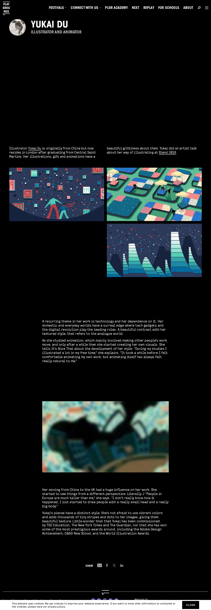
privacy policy (56, 606)
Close (190, 604)
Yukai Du (34, 148)
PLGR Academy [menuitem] (116, 8)
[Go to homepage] (105, 592)
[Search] (199, 8)
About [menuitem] (188, 8)
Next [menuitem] (135, 8)
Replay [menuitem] (148, 8)
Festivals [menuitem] (56, 8)
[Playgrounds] (8, 8)
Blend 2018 (167, 152)
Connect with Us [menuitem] (84, 8)
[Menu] (205, 8)
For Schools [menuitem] (168, 8)
